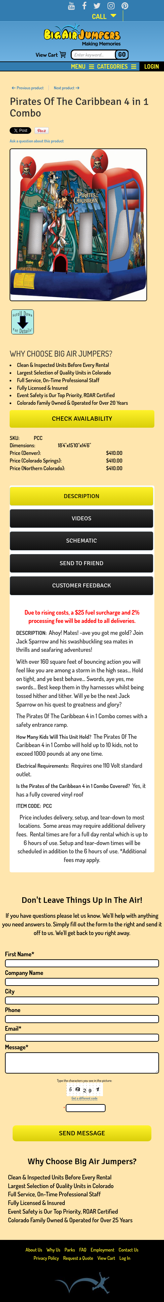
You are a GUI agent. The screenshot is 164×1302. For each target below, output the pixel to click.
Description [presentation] (81, 496)
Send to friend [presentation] (82, 563)
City (10, 991)
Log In (125, 1258)
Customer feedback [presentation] (81, 585)
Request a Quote (78, 1258)
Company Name (24, 972)
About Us (34, 1250)
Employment (102, 1250)
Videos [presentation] (81, 518)
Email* (13, 1028)
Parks (70, 1250)
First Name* (19, 954)
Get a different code (85, 1098)
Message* (16, 1047)
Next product (67, 87)
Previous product (27, 87)
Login (151, 66)
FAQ (83, 1250)
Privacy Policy (46, 1258)
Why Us (53, 1250)
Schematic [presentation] (81, 540)
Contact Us (128, 1250)
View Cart (47, 54)
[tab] (81, 496)
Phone (13, 1009)
